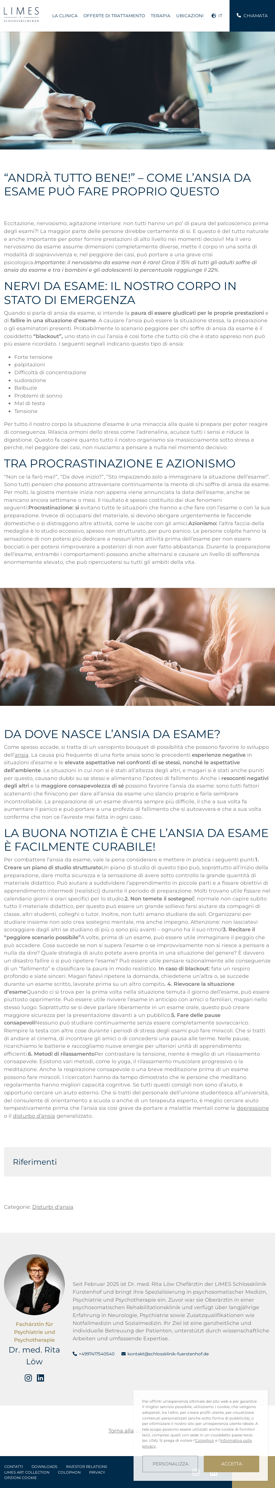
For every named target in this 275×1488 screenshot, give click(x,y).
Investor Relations (86, 1466)
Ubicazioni (190, 15)
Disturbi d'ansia (52, 1207)
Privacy (97, 1472)
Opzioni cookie (20, 1477)
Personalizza (170, 1463)
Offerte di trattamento (114, 15)
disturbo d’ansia (34, 1116)
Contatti (13, 1466)
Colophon (69, 1472)
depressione (253, 1108)
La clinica (65, 15)
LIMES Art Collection (26, 1472)
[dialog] (201, 1435)
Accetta (231, 1463)
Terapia (160, 15)
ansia (22, 755)
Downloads (44, 1466)
